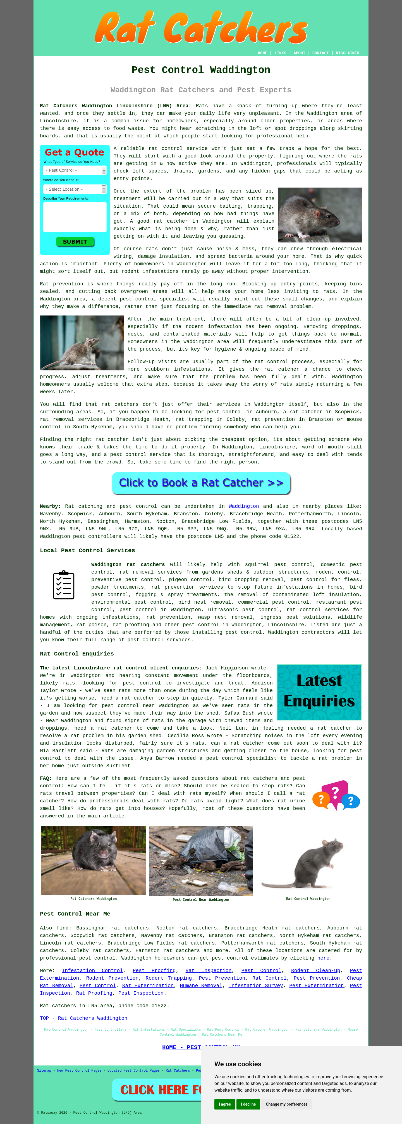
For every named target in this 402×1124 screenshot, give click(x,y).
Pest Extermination (316, 986)
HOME (262, 53)
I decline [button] (248, 1104)
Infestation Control (92, 971)
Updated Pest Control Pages (133, 1071)
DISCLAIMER (347, 53)
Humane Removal (201, 986)
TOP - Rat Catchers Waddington (83, 1018)
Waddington (244, 506)
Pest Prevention (222, 978)
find (63, 928)
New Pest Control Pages (79, 1071)
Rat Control (269, 978)
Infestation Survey (256, 986)
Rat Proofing (94, 993)
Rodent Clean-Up (315, 971)
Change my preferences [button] (286, 1104)
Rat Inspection (209, 971)
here (323, 958)
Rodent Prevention (112, 978)
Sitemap (44, 1071)
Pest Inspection (141, 993)
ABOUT (299, 53)
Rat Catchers (178, 1071)
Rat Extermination (148, 986)
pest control (201, 625)
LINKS (280, 53)
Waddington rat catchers (128, 564)
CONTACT (320, 53)
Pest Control (261, 971)
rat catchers (181, 950)
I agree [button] (225, 1104)
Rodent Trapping (169, 978)
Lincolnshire (286, 625)
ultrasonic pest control (243, 610)
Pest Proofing (154, 971)
